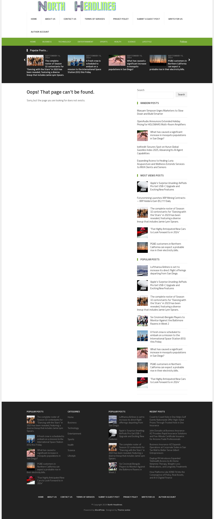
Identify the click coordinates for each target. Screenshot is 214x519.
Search (140, 90)
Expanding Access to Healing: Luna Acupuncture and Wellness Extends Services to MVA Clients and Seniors (161, 164)
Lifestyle (147, 41)
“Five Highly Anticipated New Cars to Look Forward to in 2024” (168, 230)
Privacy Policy (121, 19)
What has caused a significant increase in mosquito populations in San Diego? (127, 65)
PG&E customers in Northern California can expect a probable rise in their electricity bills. (168, 65)
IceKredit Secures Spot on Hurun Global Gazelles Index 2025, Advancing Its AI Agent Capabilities (160, 150)
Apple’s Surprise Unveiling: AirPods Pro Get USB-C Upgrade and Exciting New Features (168, 186)
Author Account (40, 31)
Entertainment (85, 41)
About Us (50, 19)
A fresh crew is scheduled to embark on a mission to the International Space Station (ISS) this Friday (168, 337)
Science (132, 41)
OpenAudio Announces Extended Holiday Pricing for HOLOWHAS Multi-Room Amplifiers (161, 122)
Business (47, 41)
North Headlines (115, 504)
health (117, 41)
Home (34, 19)
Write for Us (175, 19)
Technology (64, 41)
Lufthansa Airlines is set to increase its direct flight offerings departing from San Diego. (168, 270)
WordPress (99, 509)
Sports (104, 41)
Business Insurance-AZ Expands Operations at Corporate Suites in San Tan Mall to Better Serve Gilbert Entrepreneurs (168, 449)
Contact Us (70, 19)
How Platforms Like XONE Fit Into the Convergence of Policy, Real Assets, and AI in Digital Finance (167, 474)
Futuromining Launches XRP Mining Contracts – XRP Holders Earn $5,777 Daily (161, 199)
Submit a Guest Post (148, 19)
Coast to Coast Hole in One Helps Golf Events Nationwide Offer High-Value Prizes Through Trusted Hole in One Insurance (168, 421)
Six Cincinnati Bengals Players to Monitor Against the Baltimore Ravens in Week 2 (167, 320)
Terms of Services (95, 19)
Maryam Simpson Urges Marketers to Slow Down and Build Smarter (160, 112)
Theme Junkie (124, 509)
